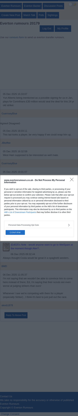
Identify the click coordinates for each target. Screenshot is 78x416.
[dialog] (39, 208)
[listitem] (39, 225)
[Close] (72, 180)
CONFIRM (15, 232)
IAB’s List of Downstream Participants (20, 212)
